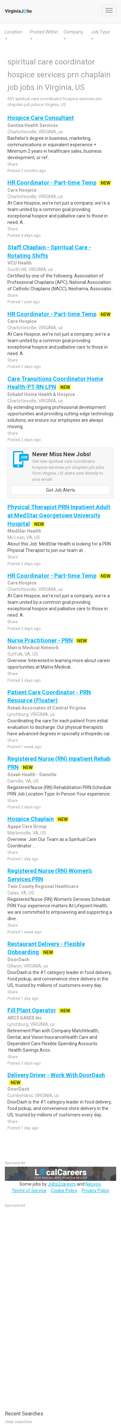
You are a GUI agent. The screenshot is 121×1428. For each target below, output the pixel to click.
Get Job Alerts (60, 490)
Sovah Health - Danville (31, 774)
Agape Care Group (26, 826)
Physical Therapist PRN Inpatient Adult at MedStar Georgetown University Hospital (58, 515)
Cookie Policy (64, 1190)
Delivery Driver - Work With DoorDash (56, 1075)
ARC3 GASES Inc (24, 1017)
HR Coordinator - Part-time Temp (51, 182)
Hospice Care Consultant (40, 117)
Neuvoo (93, 1184)
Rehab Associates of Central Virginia (46, 707)
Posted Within (44, 31)
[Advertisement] (53, 1305)
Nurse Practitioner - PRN (40, 640)
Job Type (100, 31)
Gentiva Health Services (32, 125)
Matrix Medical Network (33, 647)
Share (12, 164)
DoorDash (18, 959)
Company (73, 31)
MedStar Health (24, 531)
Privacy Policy (95, 1190)
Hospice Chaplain (30, 818)
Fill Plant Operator (31, 1010)
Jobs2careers (62, 1184)
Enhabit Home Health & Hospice (41, 394)
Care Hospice (21, 190)
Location (13, 31)
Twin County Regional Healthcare (42, 886)
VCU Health (19, 262)
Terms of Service (29, 1190)
